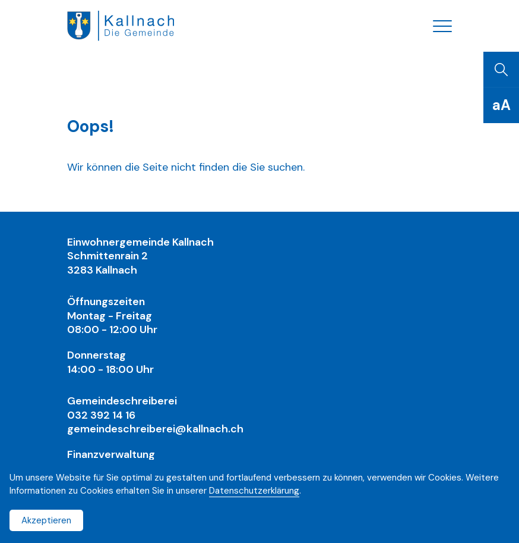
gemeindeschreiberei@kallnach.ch (155, 429)
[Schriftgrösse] (501, 105)
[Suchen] (501, 69)
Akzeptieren (46, 520)
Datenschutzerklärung (254, 491)
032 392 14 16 (101, 415)
